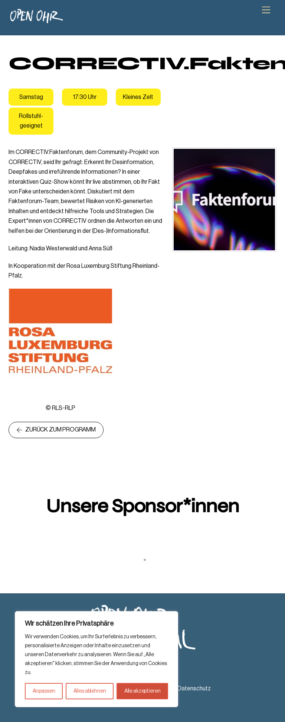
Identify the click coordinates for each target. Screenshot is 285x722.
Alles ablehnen (89, 691)
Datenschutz (194, 688)
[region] (96, 659)
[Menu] (266, 10)
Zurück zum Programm (56, 430)
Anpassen (44, 691)
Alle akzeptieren (142, 691)
